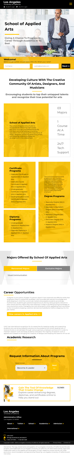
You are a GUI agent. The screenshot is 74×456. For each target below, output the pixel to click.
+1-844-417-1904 (10, 439)
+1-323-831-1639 (22, 439)
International (12, 428)
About (9, 423)
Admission (57, 423)
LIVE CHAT (8, 435)
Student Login (9, 7)
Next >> (54, 366)
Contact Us (67, 442)
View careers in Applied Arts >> (24, 314)
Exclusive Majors (53, 268)
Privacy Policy (57, 442)
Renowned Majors (20, 268)
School (31, 423)
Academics (43, 423)
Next (66, 66)
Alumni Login (21, 7)
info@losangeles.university (15, 437)
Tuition (20, 423)
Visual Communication (17, 275)
